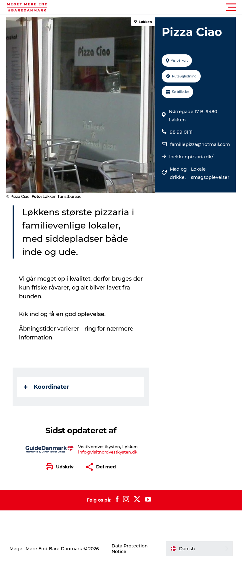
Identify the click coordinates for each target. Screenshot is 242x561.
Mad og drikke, (178, 173)
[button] (149, 7)
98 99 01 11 (181, 132)
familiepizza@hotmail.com (200, 144)
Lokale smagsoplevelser (210, 173)
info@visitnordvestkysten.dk (107, 451)
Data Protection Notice (130, 548)
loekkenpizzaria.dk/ (191, 157)
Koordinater (46, 386)
